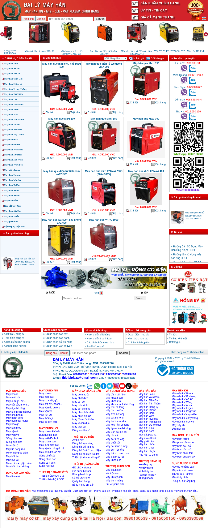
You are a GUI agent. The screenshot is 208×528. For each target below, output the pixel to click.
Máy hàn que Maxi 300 (146, 118)
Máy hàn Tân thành (14, 119)
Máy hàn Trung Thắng (15, 89)
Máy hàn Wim (11, 114)
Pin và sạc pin (102, 490)
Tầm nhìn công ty (14, 337)
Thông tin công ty (13, 330)
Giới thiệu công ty (14, 333)
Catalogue (175, 342)
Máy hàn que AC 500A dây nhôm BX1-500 (61, 221)
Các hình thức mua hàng (101, 342)
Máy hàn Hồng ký (13, 84)
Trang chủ (28, 18)
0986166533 (80, 374)
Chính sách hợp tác (139, 342)
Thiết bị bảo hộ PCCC (51, 479)
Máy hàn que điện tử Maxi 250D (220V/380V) (103, 173)
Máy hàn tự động (13, 211)
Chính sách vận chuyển (59, 345)
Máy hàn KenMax (13, 129)
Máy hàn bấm (11, 200)
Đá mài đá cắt (63, 490)
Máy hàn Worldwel (13, 164)
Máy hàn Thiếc (11, 216)
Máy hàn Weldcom (13, 149)
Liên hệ (41, 18)
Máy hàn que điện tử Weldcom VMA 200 (104, 65)
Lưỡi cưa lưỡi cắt (82, 490)
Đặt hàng (73, 113)
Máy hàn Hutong (12, 175)
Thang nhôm (146, 478)
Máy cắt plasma (12, 170)
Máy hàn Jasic (11, 63)
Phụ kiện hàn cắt (121, 490)
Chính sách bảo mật (57, 333)
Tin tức (173, 334)
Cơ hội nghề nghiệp (15, 345)
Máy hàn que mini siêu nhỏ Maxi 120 (61, 65)
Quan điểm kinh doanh (17, 341)
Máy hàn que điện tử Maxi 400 (146, 171)
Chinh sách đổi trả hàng (59, 341)
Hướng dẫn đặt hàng (98, 334)
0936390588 (129, 374)
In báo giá (136, 58)
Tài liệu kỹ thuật (178, 338)
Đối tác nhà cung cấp (138, 330)
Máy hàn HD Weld (13, 159)
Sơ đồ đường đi (95, 346)
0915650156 (97, 374)
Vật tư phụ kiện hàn (14, 226)
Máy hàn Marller (12, 180)
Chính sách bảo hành (58, 337)
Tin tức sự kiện (176, 330)
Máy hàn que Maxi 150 (146, 63)
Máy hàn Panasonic (14, 104)
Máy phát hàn (11, 221)
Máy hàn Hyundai (13, 154)
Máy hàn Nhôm (12, 195)
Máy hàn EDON (12, 73)
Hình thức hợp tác (138, 338)
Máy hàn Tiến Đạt (13, 78)
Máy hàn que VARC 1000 (103, 219)
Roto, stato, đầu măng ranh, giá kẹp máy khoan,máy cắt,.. (165, 490)
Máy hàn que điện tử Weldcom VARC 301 (61, 173)
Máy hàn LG (10, 99)
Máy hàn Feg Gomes (14, 134)
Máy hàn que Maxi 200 (61, 118)
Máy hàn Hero (11, 109)
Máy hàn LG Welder (150, 424)
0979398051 (113, 374)
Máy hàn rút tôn (12, 144)
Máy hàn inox (11, 139)
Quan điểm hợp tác (138, 334)
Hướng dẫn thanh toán (99, 338)
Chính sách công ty (55, 330)
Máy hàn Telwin (12, 124)
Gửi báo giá (155, 58)
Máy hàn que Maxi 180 (104, 118)
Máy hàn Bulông (12, 185)
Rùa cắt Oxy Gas (12, 206)
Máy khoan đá (113, 460)
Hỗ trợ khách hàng (96, 330)
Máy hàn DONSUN (13, 94)
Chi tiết (48, 113)
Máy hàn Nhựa (11, 190)
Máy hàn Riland (12, 68)
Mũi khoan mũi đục (42, 490)
